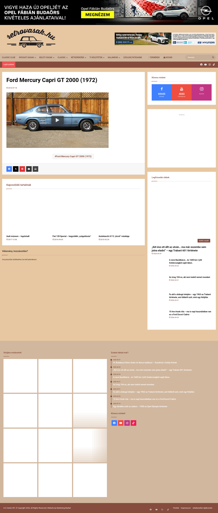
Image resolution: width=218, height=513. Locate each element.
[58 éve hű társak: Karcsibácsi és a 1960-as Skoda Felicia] (20, 480)
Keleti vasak (45, 57)
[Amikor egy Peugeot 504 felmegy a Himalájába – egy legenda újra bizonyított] (90, 445)
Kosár (168, 57)
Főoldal (176, 508)
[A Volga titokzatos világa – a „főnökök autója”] (55, 480)
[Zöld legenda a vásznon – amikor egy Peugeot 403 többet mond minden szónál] (20, 445)
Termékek (154, 57)
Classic (62, 57)
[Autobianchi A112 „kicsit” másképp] (120, 213)
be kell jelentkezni (29, 259)
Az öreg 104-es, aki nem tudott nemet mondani (189, 277)
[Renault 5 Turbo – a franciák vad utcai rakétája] (90, 480)
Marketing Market (64, 508)
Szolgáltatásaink (132, 57)
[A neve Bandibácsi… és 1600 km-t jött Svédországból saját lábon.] (159, 266)
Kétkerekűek (77, 57)
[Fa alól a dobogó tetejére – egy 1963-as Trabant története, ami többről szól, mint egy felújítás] (159, 300)
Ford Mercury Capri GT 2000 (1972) (73, 156)
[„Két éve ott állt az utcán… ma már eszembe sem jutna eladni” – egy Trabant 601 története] (182, 214)
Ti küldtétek (96, 57)
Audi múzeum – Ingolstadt (17, 236)
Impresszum (186, 508)
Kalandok (113, 57)
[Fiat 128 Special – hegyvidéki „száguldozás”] (74, 213)
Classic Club (8, 57)
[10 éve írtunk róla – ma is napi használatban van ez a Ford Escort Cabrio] (159, 317)
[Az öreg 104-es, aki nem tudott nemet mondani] (159, 283)
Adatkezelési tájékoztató (202, 508)
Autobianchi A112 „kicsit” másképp (114, 236)
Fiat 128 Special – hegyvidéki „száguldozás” (72, 236)
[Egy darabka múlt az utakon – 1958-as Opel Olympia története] (90, 411)
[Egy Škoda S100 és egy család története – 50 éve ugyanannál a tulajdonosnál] (55, 445)
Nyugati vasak (26, 57)
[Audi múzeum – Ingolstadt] (27, 213)
